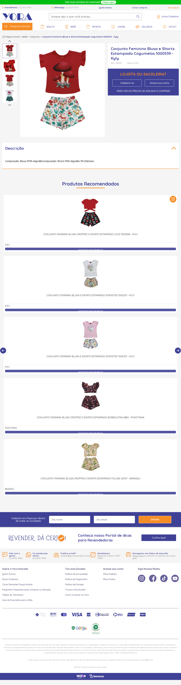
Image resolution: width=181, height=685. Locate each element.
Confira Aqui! (159, 537)
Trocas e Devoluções (75, 589)
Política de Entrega (74, 584)
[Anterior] (3, 351)
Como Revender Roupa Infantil (17, 584)
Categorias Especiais (17, 26)
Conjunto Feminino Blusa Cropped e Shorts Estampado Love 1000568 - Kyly (90, 234)
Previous (9, 41)
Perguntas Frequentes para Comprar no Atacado (26, 589)
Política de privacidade (76, 574)
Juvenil (118, 27)
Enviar (155, 519)
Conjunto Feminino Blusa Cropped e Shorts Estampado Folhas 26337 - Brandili (90, 478)
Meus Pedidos (110, 574)
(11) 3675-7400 (24, 7)
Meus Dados (109, 579)
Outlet (170, 27)
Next (9, 105)
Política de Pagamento (76, 579)
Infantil (93, 27)
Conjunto (35, 36)
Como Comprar (139, 7)
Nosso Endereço (10, 579)
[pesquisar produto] (138, 16)
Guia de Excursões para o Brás (17, 600)
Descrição (14, 148)
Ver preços (173, 7)
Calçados (144, 27)
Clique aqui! (108, 2)
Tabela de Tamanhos (12, 595)
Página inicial (13, 36)
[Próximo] (178, 351)
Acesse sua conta (159, 82)
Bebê (70, 27)
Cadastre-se (127, 82)
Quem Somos (105, 7)
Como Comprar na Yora (77, 595)
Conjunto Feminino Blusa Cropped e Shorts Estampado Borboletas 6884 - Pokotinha (90, 417)
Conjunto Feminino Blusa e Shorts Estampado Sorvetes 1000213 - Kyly (91, 295)
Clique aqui (138, 556)
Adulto (48, 27)
